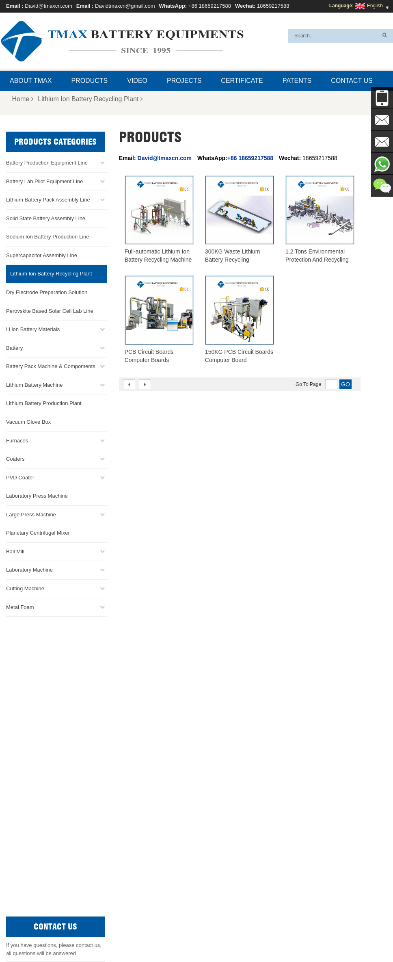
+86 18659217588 (209, 6)
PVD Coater (20, 477)
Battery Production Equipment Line (47, 163)
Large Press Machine (31, 514)
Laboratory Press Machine (37, 496)
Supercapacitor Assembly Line (41, 255)
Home (23, 98)
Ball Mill (15, 551)
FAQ (178, 936)
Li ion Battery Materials (33, 329)
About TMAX (31, 80)
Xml (301, 936)
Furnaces (17, 440)
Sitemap (259, 936)
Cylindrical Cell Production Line (228, 840)
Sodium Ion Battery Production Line (47, 237)
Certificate (242, 80)
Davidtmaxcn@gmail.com (125, 6)
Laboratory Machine (29, 570)
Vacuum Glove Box (28, 421)
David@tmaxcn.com (48, 6)
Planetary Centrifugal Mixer (38, 533)
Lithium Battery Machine (34, 384)
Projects (184, 80)
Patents (297, 80)
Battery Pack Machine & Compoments (50, 366)
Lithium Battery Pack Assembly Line (48, 200)
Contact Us (352, 80)
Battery (14, 347)
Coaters (15, 459)
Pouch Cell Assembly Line (223, 850)
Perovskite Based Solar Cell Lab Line (49, 311)
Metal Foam (20, 607)
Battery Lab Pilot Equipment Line (44, 181)
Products (89, 80)
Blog (283, 936)
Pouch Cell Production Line (224, 811)
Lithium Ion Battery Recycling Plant (90, 98)
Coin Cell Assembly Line (221, 831)
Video (137, 80)
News (199, 936)
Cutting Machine (25, 588)
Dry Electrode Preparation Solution (46, 292)
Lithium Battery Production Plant (44, 403)
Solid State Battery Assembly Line (45, 218)
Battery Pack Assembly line (224, 821)
